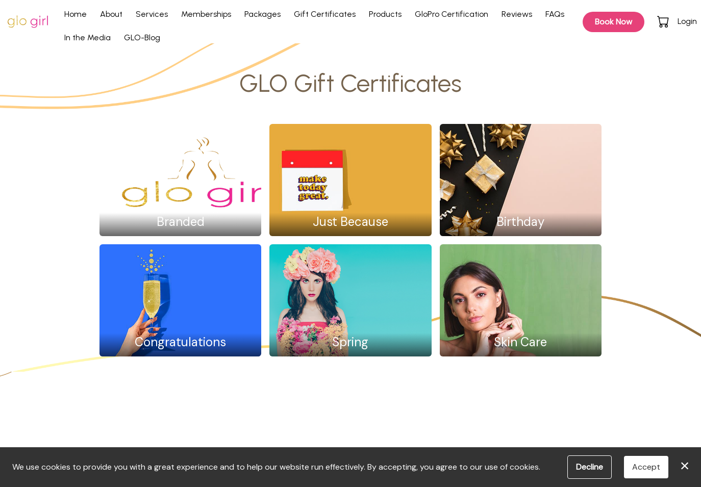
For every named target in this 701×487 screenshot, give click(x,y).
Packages (262, 14)
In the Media (87, 37)
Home (75, 14)
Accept (646, 467)
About (111, 14)
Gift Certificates (325, 14)
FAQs (554, 14)
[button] (664, 21)
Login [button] (687, 21)
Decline (589, 467)
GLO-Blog (142, 37)
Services (152, 14)
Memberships (206, 14)
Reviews (517, 14)
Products (385, 14)
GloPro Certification (451, 14)
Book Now (613, 21)
